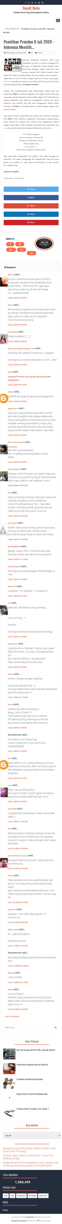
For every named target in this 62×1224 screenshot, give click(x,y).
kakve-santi (13, 930)
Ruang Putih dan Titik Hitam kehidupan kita (32, 1093)
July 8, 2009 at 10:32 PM (18, 485)
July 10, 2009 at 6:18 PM (18, 902)
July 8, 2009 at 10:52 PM (18, 516)
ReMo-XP (12, 586)
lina (9, 493)
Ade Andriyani (14, 469)
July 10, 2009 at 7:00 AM (18, 848)
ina (9, 603)
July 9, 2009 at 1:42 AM (17, 579)
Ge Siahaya (13, 332)
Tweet (31, 189)
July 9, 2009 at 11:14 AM (18, 697)
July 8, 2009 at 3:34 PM (17, 298)
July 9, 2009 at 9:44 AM (17, 667)
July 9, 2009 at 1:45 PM (17, 751)
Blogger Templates (19, 1221)
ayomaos (12, 909)
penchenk (12, 809)
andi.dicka (12, 523)
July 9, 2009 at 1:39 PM (17, 728)
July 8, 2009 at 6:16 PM (17, 365)
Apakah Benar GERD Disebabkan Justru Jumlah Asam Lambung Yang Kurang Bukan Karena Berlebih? (31, 1164)
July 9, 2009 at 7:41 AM (17, 596)
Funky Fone (13, 644)
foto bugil (32, 1196)
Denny (10, 674)
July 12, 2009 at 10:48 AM (18, 966)
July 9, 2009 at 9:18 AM (17, 637)
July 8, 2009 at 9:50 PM (17, 435)
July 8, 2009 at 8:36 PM (17, 401)
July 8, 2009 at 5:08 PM (17, 341)
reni (9, 785)
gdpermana (13, 408)
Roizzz (11, 275)
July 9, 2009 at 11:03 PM (18, 822)
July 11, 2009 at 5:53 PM (18, 946)
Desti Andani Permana (17, 856)
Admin (10, 392)
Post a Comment (12, 1016)
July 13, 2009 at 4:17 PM (18, 982)
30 (32, 53)
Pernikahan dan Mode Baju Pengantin (30, 1079)
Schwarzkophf (14, 567)
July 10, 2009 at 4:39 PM (18, 868)
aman (6, 128)
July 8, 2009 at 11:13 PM (18, 559)
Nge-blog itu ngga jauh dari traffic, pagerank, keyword (36, 1049)
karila (10, 704)
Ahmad (11, 973)
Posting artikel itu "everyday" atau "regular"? (33, 1108)
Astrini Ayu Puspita (16, 442)
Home (5, 1210)
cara (12, 1196)
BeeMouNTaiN (14, 547)
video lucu (43, 1196)
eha (9, 758)
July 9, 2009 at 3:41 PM (17, 778)
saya (21, 162)
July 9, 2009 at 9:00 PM (17, 801)
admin (9, 238)
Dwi (9, 829)
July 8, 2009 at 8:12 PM (17, 385)
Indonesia (7, 81)
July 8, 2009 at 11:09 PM (18, 539)
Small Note (31, 8)
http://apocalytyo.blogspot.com (21, 348)
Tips (5, 1196)
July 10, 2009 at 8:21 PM (18, 922)
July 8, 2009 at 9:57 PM (17, 462)
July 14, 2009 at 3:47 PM (18, 1009)
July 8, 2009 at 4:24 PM (17, 325)
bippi (10, 372)
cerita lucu (21, 1196)
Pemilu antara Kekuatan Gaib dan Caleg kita (32, 1064)
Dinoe (10, 305)
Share (31, 198)
